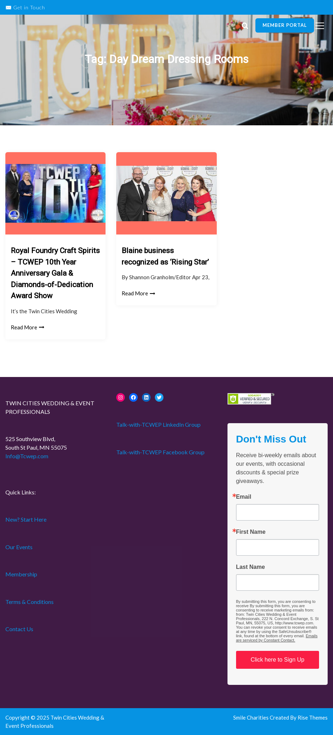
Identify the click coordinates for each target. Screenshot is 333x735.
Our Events (19, 546)
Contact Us (19, 628)
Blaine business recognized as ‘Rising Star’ (165, 256)
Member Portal (285, 25)
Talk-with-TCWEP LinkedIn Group (158, 424)
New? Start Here (25, 519)
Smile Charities (251, 717)
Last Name (250, 567)
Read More (27, 327)
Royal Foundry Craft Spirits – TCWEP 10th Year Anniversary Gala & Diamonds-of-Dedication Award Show (55, 273)
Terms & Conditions (29, 601)
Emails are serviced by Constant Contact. (277, 638)
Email (243, 497)
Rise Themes (313, 717)
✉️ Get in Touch (25, 7)
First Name (251, 532)
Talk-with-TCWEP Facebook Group (160, 452)
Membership (21, 574)
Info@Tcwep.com (26, 456)
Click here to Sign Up (277, 660)
